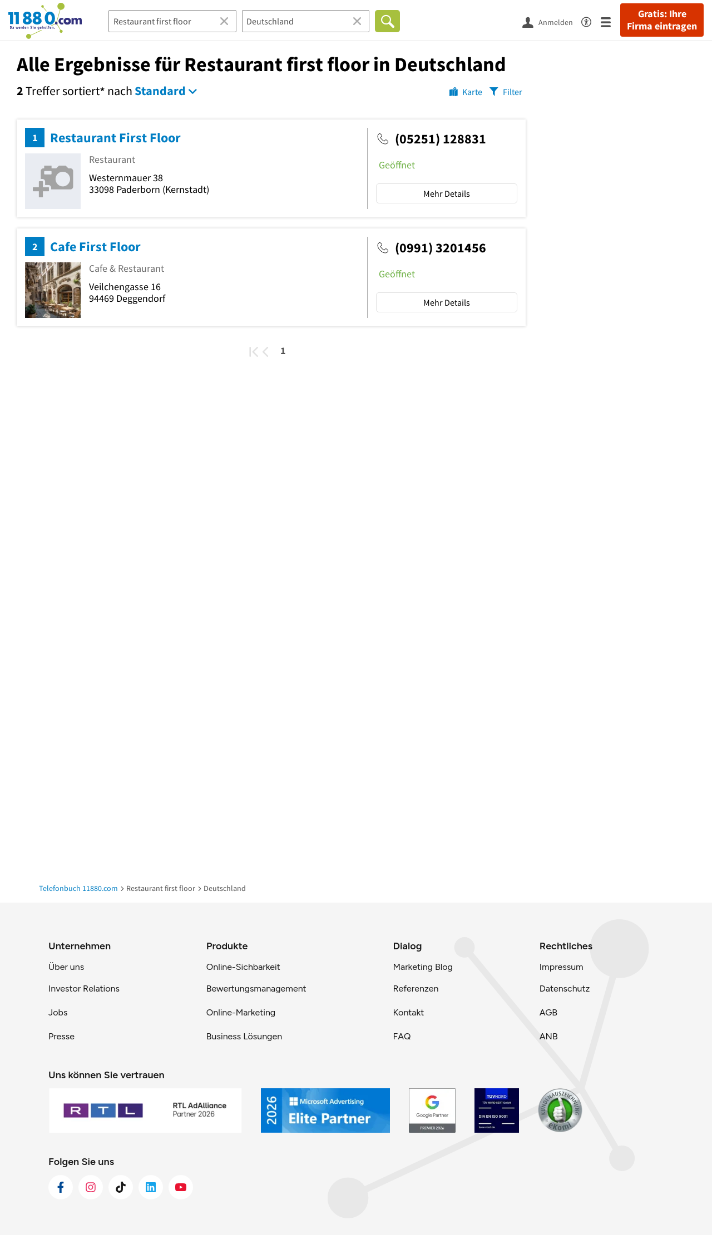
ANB (549, 1036)
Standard (160, 90)
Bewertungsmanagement (256, 988)
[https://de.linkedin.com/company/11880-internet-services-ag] (151, 1187)
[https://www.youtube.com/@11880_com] (181, 1187)
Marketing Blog (422, 967)
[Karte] (465, 91)
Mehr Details (446, 193)
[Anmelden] (551, 22)
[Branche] (172, 21)
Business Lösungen (244, 1036)
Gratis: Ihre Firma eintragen (662, 20)
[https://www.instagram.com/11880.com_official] (90, 1187)
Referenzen (415, 988)
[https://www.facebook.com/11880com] (60, 1187)
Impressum (562, 967)
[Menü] (610, 21)
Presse (61, 1036)
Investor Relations (84, 988)
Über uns (66, 967)
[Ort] (306, 21)
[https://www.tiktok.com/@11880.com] (120, 1187)
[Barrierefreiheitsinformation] (591, 20)
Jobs (57, 1012)
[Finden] (387, 21)
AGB (548, 1012)
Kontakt (408, 1012)
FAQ (402, 1036)
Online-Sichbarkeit (243, 967)
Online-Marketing (240, 1012)
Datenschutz (565, 988)
